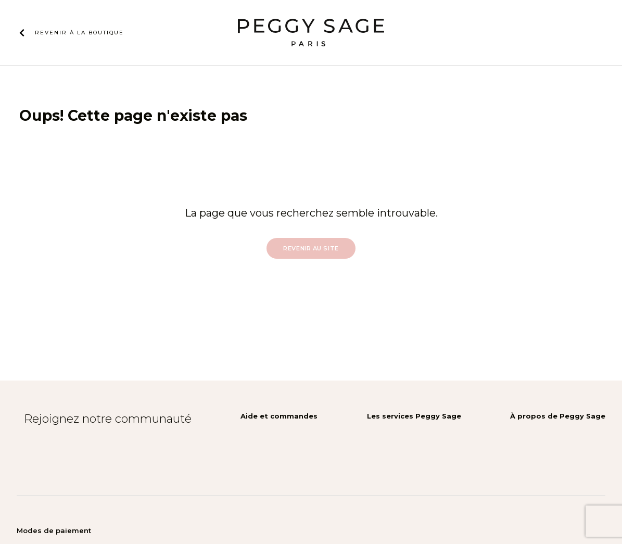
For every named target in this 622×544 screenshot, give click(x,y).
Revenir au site (310, 248)
